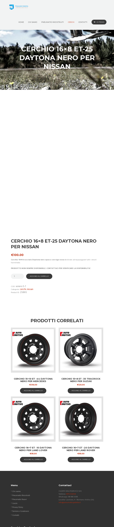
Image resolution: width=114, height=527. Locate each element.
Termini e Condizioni (20, 470)
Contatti (15, 473)
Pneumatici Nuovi (19, 458)
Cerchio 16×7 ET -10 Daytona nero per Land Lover (33, 407)
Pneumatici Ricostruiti (21, 454)
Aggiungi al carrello (39, 235)
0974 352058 (71, 452)
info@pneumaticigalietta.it (70, 461)
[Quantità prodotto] (17, 235)
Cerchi (23, 248)
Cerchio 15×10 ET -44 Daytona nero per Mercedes (33, 338)
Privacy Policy (17, 466)
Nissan (30, 248)
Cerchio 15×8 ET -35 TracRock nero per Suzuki (80, 338)
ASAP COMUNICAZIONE (60, 521)
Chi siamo (16, 450)
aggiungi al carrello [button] (33, 349)
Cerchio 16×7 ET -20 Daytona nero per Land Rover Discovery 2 (81, 409)
